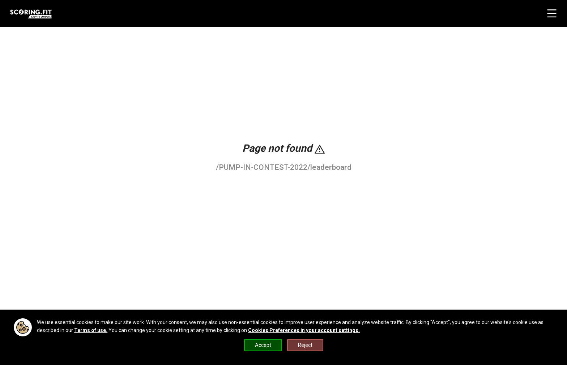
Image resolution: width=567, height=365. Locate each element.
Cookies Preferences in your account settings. (304, 330)
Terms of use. (90, 330)
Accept (263, 345)
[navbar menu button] (552, 13)
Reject (305, 345)
